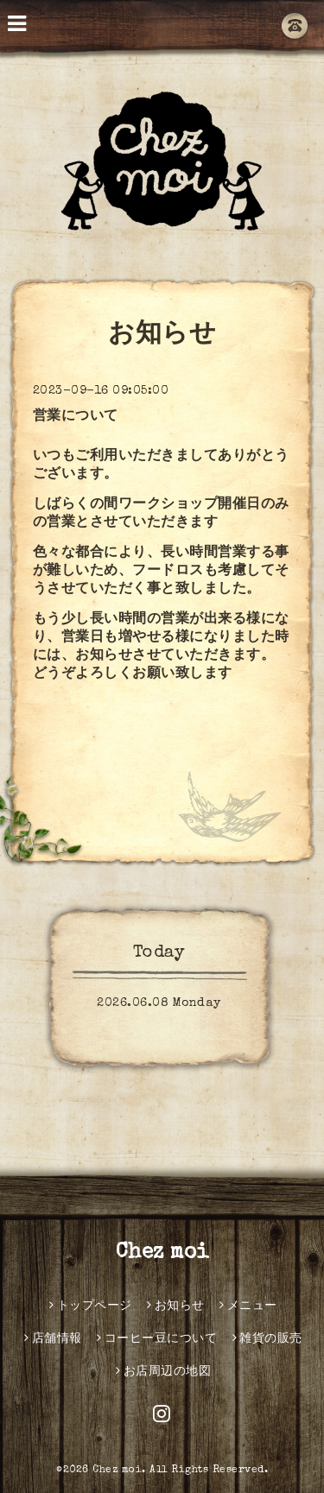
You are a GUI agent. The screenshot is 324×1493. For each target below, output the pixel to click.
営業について (75, 417)
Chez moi (162, 1253)
